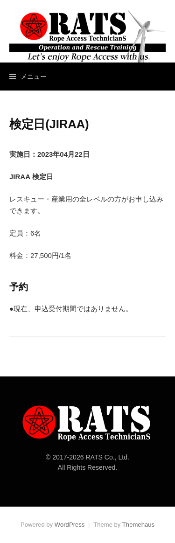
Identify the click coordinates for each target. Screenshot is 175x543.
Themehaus (138, 524)
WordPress (70, 524)
